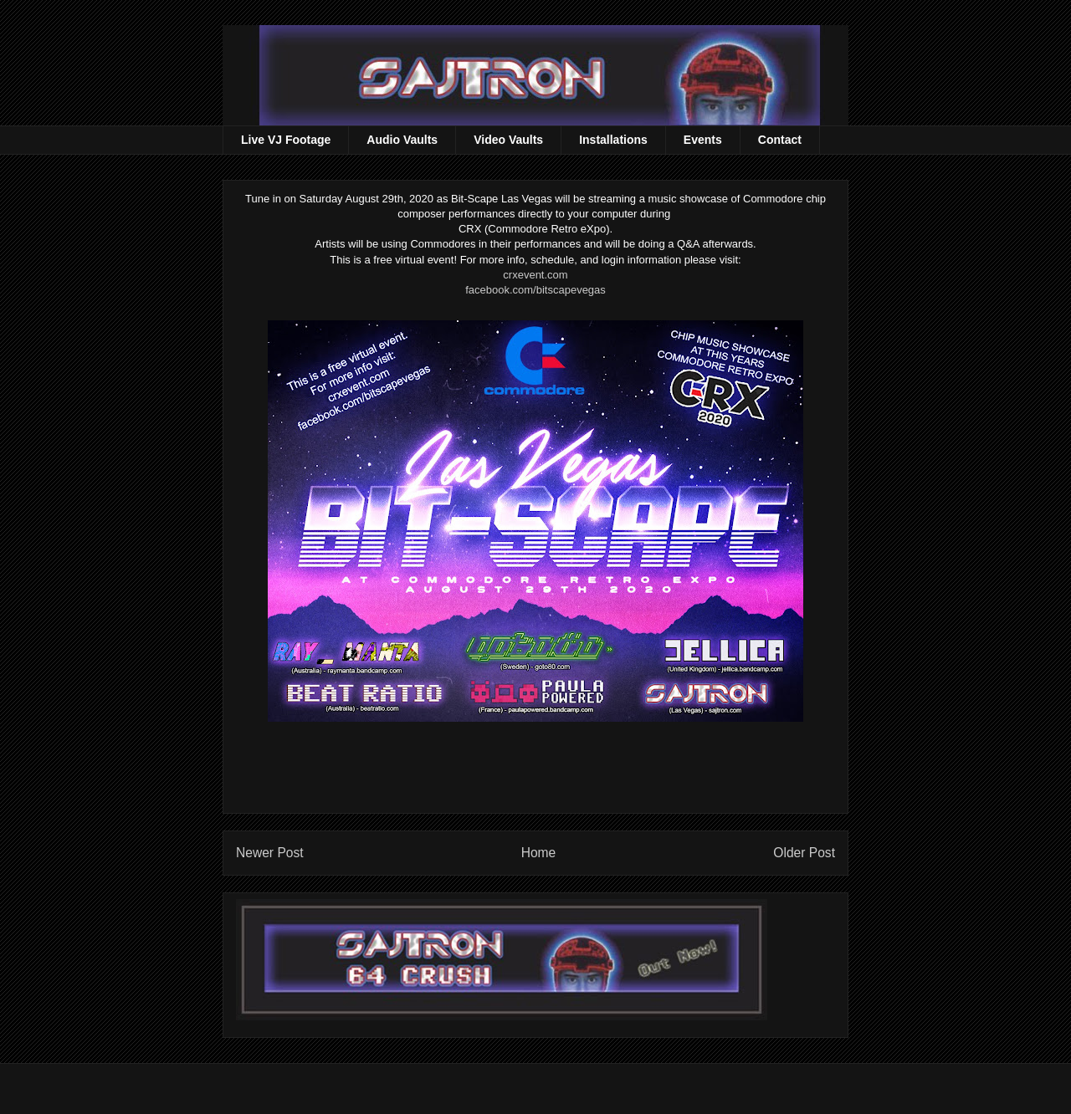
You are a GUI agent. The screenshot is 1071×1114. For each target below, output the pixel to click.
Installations (613, 139)
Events (703, 139)
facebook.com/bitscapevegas (535, 290)
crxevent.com (535, 274)
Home (538, 853)
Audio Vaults (402, 139)
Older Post (804, 853)
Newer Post (270, 853)
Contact (780, 139)
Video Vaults (508, 139)
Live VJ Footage (286, 139)
